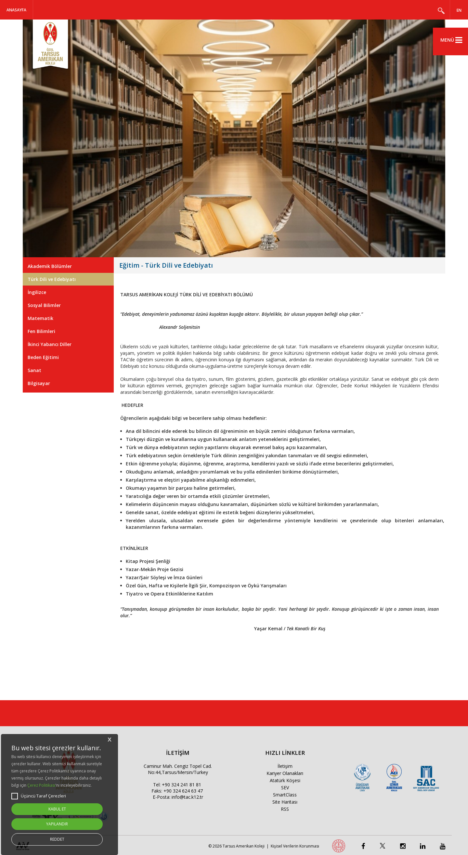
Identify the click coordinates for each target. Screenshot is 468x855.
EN (459, 10)
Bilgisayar (39, 383)
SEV (285, 787)
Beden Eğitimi (43, 357)
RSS (285, 809)
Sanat (34, 370)
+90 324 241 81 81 (181, 785)
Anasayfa (16, 10)
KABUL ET (57, 809)
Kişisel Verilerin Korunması (295, 846)
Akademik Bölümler (50, 266)
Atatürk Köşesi (285, 780)
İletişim (285, 766)
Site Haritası (284, 802)
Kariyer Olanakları (284, 773)
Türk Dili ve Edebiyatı (52, 279)
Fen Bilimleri (41, 331)
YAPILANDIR (57, 824)
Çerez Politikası (41, 785)
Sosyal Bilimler (44, 305)
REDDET (57, 839)
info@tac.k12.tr (187, 797)
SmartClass (285, 795)
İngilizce (37, 292)
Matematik (40, 318)
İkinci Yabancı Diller (50, 344)
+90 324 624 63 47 (183, 791)
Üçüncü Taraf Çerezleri (38, 796)
